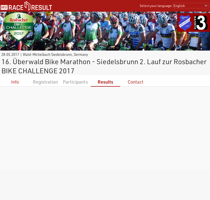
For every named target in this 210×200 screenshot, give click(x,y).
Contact (136, 82)
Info (15, 82)
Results (105, 82)
